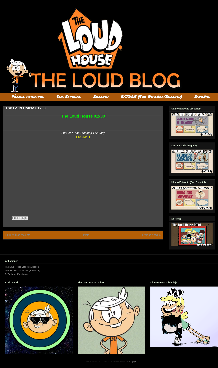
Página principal (27, 97)
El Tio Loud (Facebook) (16, 274)
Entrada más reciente (17, 235)
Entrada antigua (151, 235)
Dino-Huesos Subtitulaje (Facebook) (22, 270)
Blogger (133, 361)
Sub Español (69, 97)
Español (202, 97)
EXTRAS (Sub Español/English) (151, 97)
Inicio (86, 235)
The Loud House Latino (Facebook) (22, 267)
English (100, 97)
